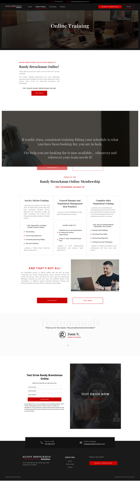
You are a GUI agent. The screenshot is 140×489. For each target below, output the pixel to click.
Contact (62, 7)
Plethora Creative (16, 485)
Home (30, 7)
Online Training (40, 7)
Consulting (52, 7)
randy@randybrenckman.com (94, 452)
